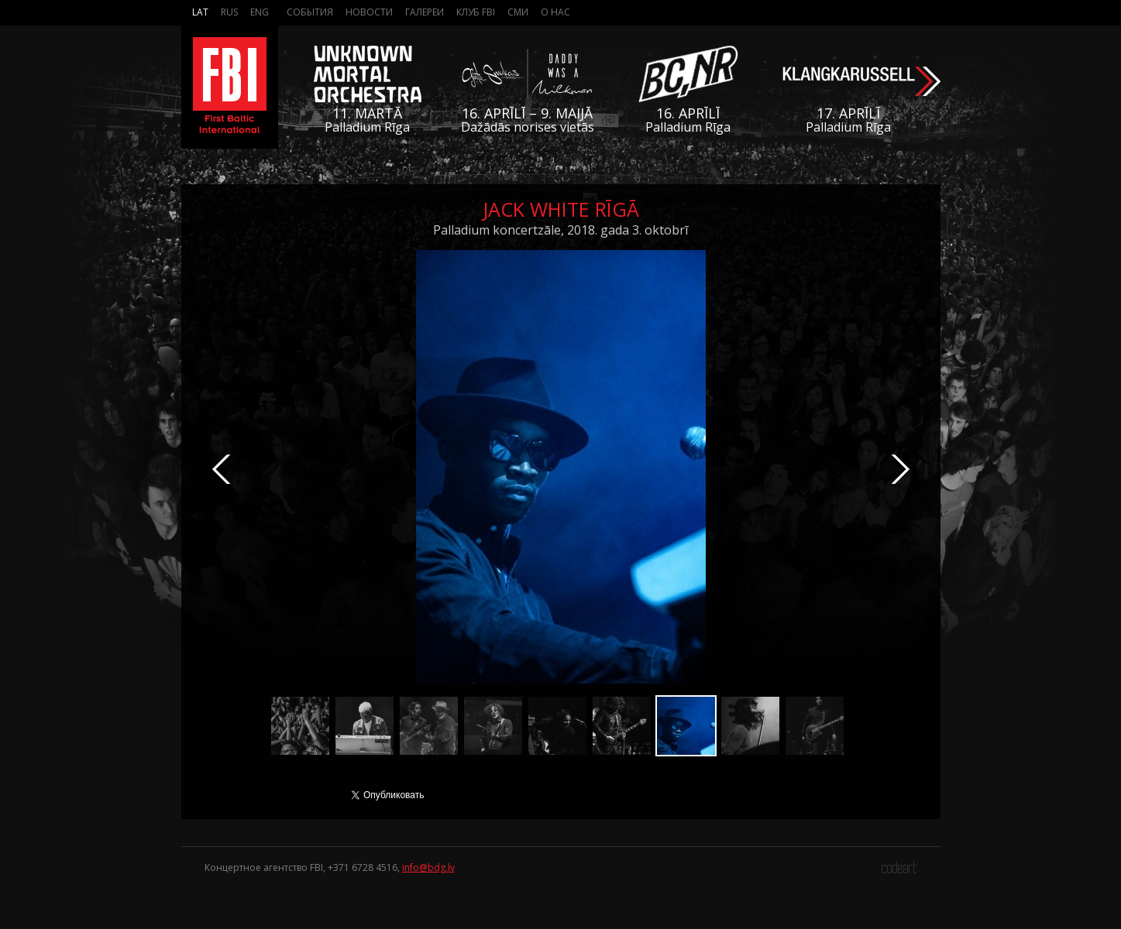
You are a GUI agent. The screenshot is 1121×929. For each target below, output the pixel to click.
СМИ (517, 12)
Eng (259, 12)
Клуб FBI (475, 12)
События (310, 12)
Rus (229, 12)
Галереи (424, 12)
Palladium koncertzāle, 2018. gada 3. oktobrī (560, 229)
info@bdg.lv (428, 867)
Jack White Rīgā (561, 209)
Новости (369, 12)
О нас (555, 12)
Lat (200, 12)
